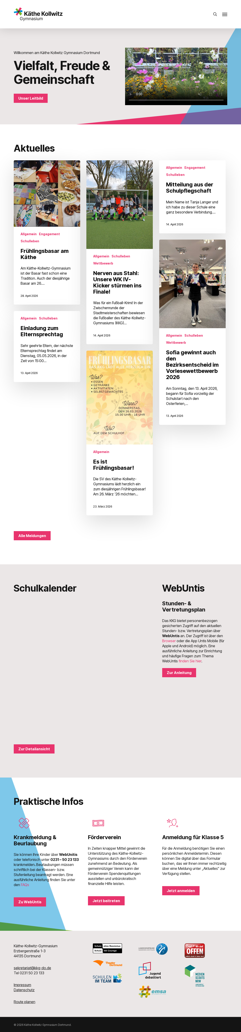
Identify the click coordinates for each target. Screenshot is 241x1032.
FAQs (25, 884)
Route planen (24, 1001)
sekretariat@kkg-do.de (32, 968)
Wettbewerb (103, 263)
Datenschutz (24, 990)
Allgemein (29, 234)
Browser (169, 641)
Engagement (49, 234)
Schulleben (30, 241)
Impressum (22, 985)
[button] (224, 14)
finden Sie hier (190, 661)
